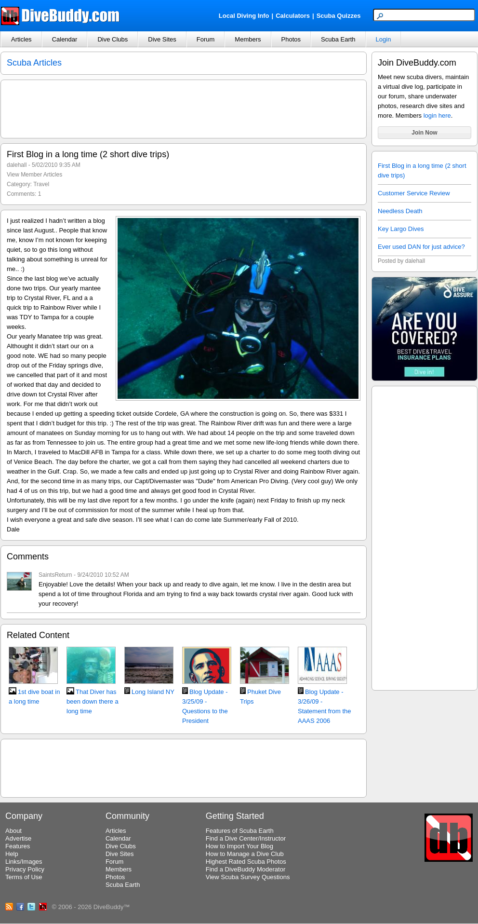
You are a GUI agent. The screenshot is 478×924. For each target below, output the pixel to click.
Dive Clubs (112, 39)
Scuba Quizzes (339, 15)
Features (17, 846)
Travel (41, 184)
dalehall (17, 165)
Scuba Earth (338, 39)
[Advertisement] (424, 536)
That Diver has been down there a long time (92, 701)
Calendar (65, 39)
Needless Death (400, 211)
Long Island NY (153, 691)
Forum (206, 39)
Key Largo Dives (401, 228)
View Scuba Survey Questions (248, 877)
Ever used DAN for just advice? (421, 246)
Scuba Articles (34, 63)
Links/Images (23, 861)
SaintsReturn (55, 574)
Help (11, 853)
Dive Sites (162, 39)
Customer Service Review (414, 193)
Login (383, 39)
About (13, 830)
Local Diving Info (244, 15)
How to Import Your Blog (239, 846)
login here (437, 115)
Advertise (18, 838)
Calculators (293, 15)
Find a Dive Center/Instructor (246, 838)
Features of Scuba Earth (240, 830)
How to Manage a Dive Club (245, 853)
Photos (291, 39)
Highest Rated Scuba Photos (246, 861)
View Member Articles (34, 174)
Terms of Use (23, 877)
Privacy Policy (24, 869)
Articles (21, 39)
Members (248, 39)
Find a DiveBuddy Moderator (245, 869)
